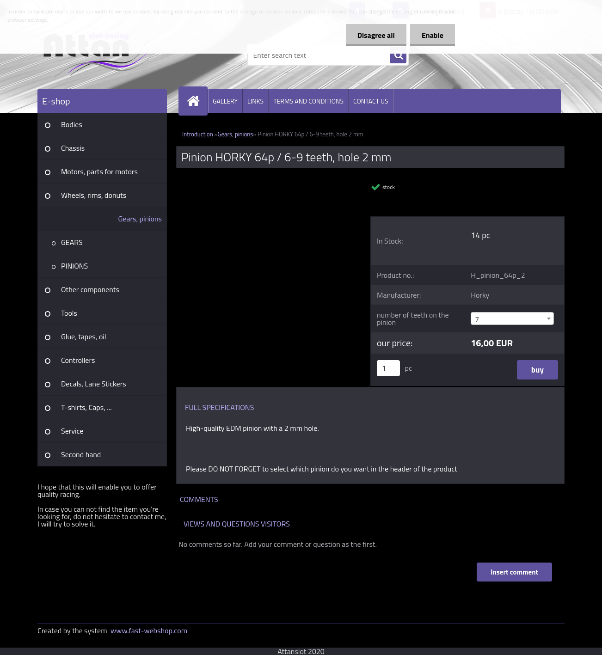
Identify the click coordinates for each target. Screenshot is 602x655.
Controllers (78, 360)
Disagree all (376, 35)
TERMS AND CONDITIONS (308, 101)
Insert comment (514, 572)
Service (72, 430)
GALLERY (225, 101)
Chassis (73, 147)
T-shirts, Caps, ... (86, 407)
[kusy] (388, 368)
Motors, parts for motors (99, 171)
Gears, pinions (140, 218)
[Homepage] (197, 101)
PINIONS (74, 265)
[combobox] (512, 318)
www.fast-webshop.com (149, 630)
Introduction (197, 134)
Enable (432, 35)
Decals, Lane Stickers (93, 383)
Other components (90, 289)
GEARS (72, 242)
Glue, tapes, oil (83, 336)
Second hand (81, 454)
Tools (69, 312)
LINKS (255, 101)
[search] (398, 55)
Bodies (71, 124)
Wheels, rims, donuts (93, 195)
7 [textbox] (477, 318)
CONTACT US (370, 101)
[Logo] (101, 55)
